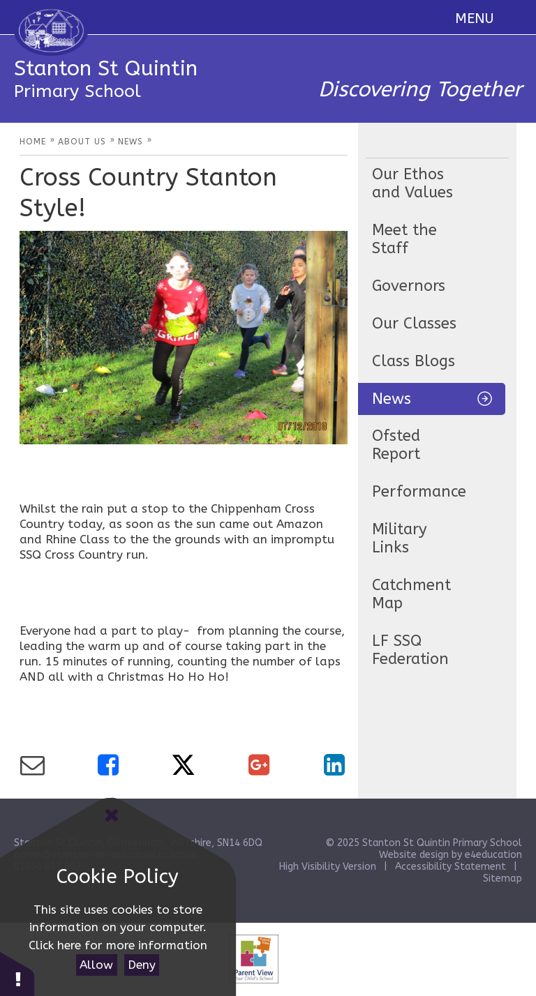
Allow (96, 965)
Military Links (399, 538)
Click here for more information (118, 945)
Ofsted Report (396, 445)
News (391, 399)
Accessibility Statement (450, 867)
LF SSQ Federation (410, 650)
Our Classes (414, 324)
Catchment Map (411, 594)
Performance (419, 492)
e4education (493, 855)
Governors (408, 286)
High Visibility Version (327, 867)
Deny (142, 965)
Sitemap (502, 878)
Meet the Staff (404, 239)
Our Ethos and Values (412, 183)
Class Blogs (413, 361)
